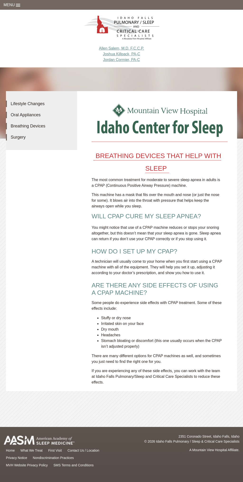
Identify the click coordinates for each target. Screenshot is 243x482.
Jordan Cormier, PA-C (121, 60)
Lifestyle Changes (28, 103)
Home (10, 450)
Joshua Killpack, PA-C (121, 54)
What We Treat (31, 450)
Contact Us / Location (83, 450)
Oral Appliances (26, 114)
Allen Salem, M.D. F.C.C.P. (121, 48)
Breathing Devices (28, 126)
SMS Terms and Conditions (73, 465)
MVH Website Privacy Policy (27, 465)
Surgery (18, 137)
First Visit (55, 450)
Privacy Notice (16, 458)
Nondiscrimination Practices (53, 458)
